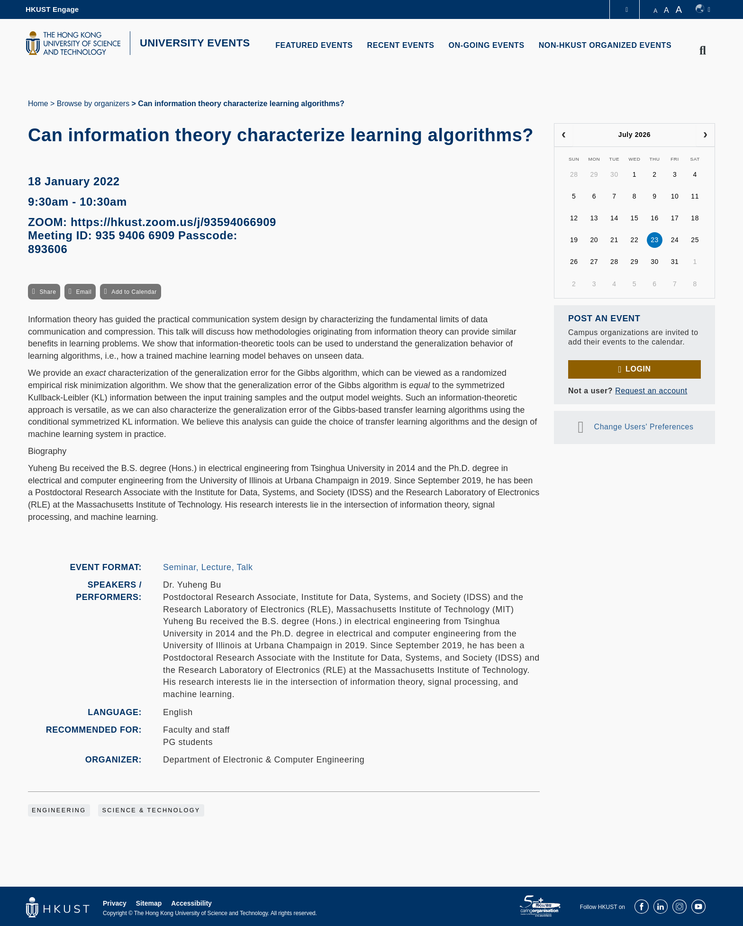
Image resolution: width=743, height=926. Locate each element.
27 (594, 261)
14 (614, 218)
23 (655, 240)
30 (614, 174)
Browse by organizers (93, 104)
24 (675, 240)
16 (655, 218)
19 (574, 240)
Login (638, 369)
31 (675, 261)
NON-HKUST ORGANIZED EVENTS (605, 45)
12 (574, 218)
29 (594, 174)
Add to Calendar (134, 292)
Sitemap (149, 903)
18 (695, 218)
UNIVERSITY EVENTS (195, 43)
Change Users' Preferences (644, 427)
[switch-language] (703, 9)
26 (574, 261)
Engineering (59, 810)
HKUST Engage (52, 9)
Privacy (115, 903)
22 (635, 240)
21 (614, 240)
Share (47, 292)
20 (594, 240)
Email (83, 292)
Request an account (651, 391)
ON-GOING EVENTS (487, 45)
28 (574, 174)
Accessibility (191, 903)
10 (675, 196)
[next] (705, 135)
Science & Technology (151, 810)
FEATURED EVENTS (314, 45)
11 (695, 196)
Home (38, 104)
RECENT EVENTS (401, 45)
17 (675, 218)
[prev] (563, 135)
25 (695, 240)
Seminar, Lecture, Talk (208, 567)
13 (594, 218)
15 (635, 218)
